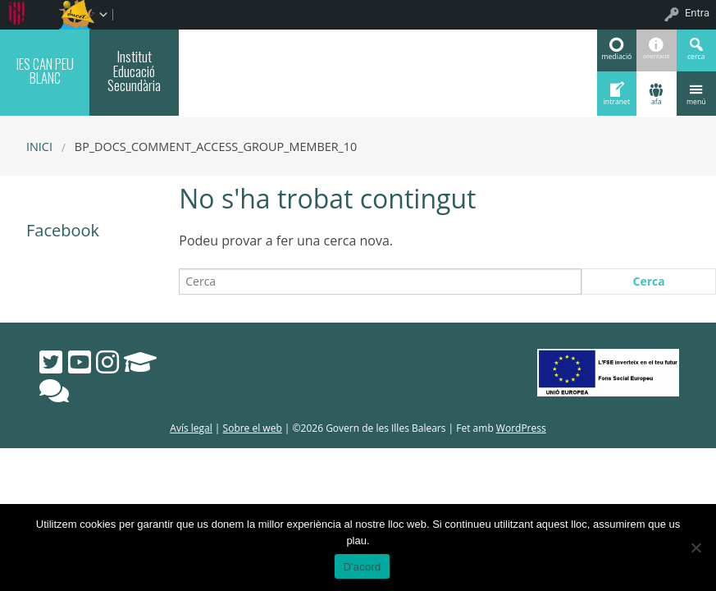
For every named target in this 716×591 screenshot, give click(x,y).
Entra (697, 13)
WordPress (521, 428)
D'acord (362, 567)
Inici (39, 146)
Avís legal (191, 428)
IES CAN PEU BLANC (45, 70)
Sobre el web (252, 428)
